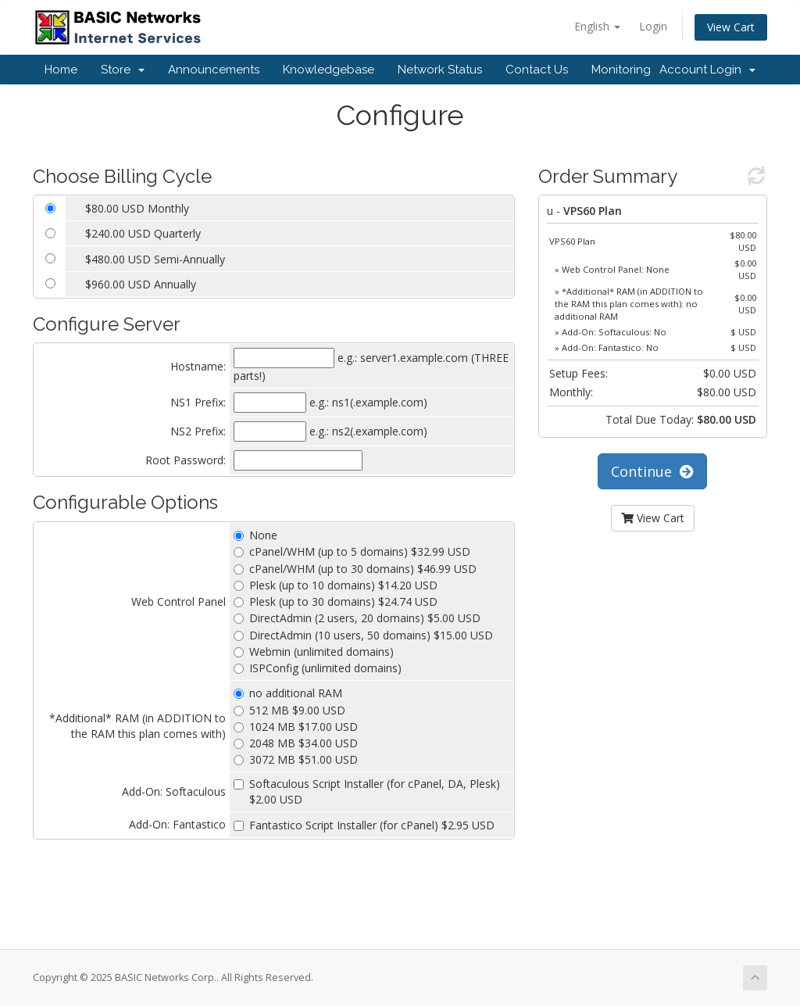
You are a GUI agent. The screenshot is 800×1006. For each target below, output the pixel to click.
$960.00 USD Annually (140, 284)
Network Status (440, 70)
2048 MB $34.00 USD (296, 743)
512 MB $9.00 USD (289, 710)
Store (123, 70)
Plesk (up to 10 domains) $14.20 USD (336, 585)
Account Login (707, 70)
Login (653, 26)
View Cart (731, 27)
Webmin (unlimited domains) (314, 651)
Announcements (213, 70)
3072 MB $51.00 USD (296, 759)
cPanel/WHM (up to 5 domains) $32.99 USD (352, 551)
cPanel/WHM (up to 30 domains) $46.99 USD (355, 568)
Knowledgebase (328, 70)
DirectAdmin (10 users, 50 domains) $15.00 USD (363, 635)
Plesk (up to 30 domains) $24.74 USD (336, 601)
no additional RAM (288, 693)
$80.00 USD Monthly (137, 208)
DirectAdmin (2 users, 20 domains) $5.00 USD (357, 617)
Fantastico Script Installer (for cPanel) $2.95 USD (364, 825)
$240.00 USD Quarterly (143, 233)
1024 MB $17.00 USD (296, 726)
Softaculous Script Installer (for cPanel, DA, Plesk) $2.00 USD (367, 791)
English (597, 26)
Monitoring (621, 70)
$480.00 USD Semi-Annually (155, 259)
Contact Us (536, 70)
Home (61, 70)
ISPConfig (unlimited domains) (318, 668)
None (255, 535)
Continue (652, 471)
